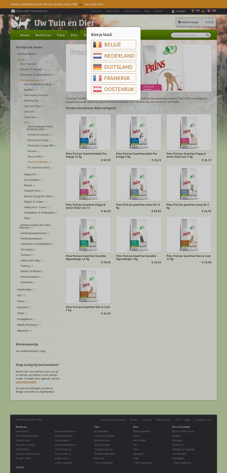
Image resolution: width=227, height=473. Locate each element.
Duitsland (113, 67)
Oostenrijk (113, 89)
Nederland (113, 55)
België (107, 44)
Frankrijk (111, 78)
